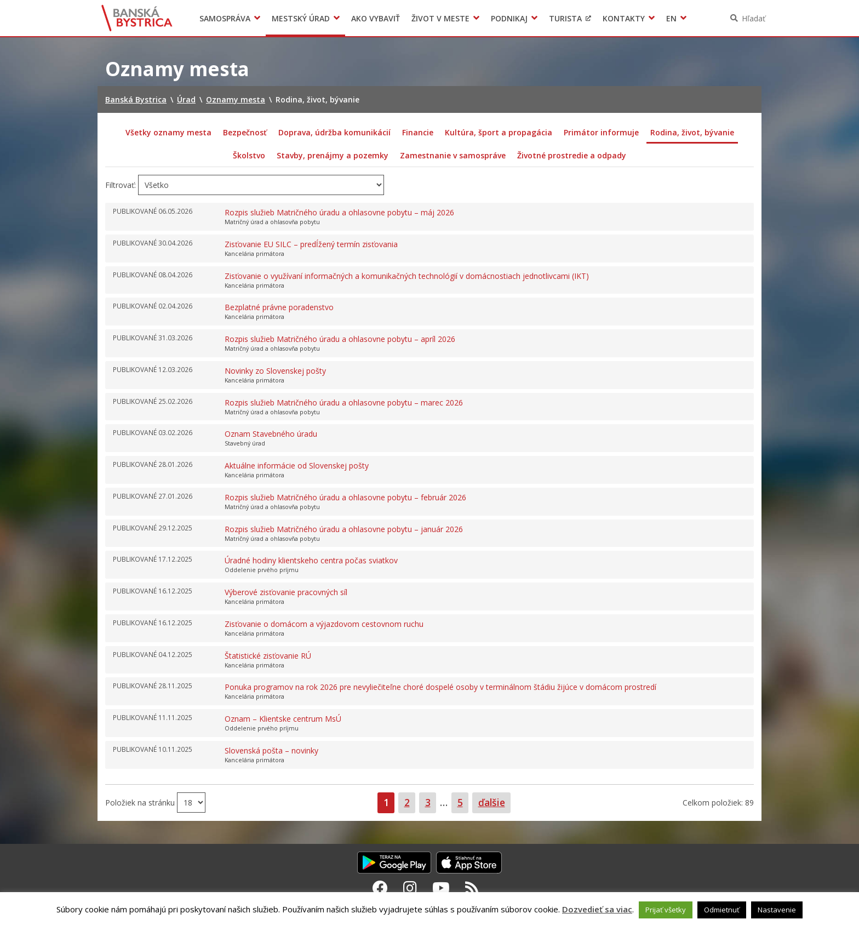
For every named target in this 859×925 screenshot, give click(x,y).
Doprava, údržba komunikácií (334, 132)
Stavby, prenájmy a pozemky (332, 155)
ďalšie (491, 802)
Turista (565, 18)
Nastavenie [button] (777, 910)
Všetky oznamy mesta (168, 132)
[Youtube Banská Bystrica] (441, 887)
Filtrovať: (120, 185)
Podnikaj (509, 18)
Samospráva (224, 18)
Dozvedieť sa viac (597, 909)
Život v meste (440, 18)
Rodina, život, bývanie (692, 132)
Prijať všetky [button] (665, 910)
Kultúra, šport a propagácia (498, 132)
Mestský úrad (301, 18)
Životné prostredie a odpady (571, 155)
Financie (417, 132)
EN (671, 18)
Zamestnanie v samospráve (453, 155)
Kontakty (624, 18)
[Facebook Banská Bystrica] (380, 887)
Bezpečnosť (245, 132)
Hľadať (753, 18)
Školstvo (249, 155)
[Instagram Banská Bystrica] (410, 887)
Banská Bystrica (137, 18)
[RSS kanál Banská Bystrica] (472, 887)
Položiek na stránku (141, 802)
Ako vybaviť (375, 18)
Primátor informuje (601, 132)
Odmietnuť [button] (722, 910)
